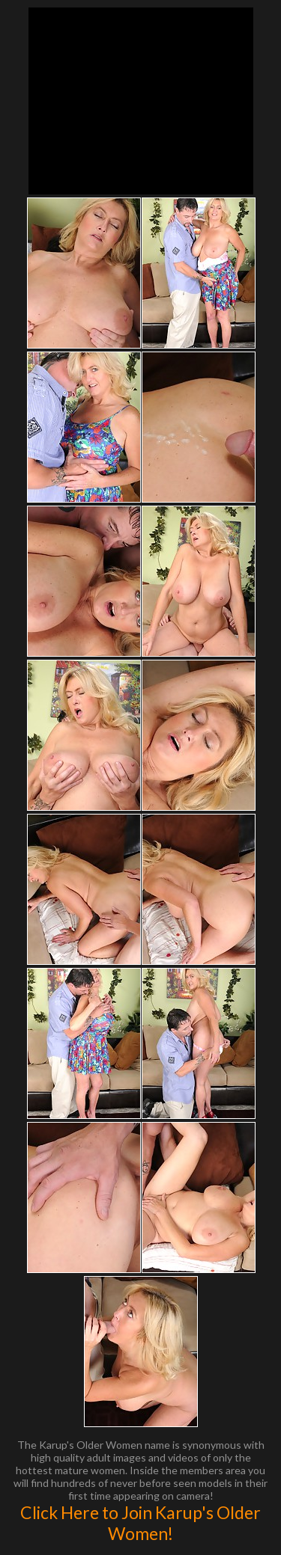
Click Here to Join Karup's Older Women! (140, 1523)
